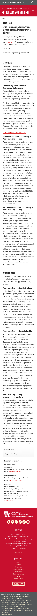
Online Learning (18, 574)
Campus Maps (26, 596)
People (18, 565)
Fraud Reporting (26, 600)
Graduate (18, 572)
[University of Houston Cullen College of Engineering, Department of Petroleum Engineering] (18, 514)
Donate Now (18, 579)
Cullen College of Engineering (15, 9)
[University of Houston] (12, 2)
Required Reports (19, 606)
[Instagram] (20, 522)
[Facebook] (8, 522)
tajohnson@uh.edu (15, 480)
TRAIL (18, 600)
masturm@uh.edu (15, 472)
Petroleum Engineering (15, 12)
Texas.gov (19, 598)
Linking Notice (25, 602)
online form (10, 42)
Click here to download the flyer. (14, 133)
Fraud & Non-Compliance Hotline (10, 602)
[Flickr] (16, 522)
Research (18, 567)
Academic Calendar (15, 596)
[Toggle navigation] (33, 10)
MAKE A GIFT (18, 584)
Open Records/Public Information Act (21, 604)
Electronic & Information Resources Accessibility (15, 608)
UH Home (5, 596)
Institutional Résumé (7, 606)
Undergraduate (18, 569)
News (18, 576)
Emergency (4, 598)
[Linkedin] (24, 522)
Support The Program (12, 454)
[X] (12, 522)
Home (3, 18)
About (18, 562)
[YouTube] (28, 522)
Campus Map (8, 500)
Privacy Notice (5, 604)
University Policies (6, 614)
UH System (12, 598)
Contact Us (18, 552)
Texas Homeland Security (8, 600)
